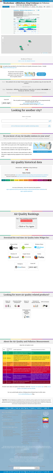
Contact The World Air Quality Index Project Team (10, 438)
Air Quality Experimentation (9, 445)
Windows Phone (39, 269)
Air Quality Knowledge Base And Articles (11, 444)
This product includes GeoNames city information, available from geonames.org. (30, 447)
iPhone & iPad (14, 269)
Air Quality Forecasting (8, 454)
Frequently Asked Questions (10, 450)
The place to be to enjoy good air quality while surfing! (30, 464)
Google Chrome (26, 278)
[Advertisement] (26, 100)
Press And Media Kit (7, 439)
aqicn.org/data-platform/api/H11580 (31, 109)
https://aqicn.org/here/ (26, 86)
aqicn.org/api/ (40, 110)
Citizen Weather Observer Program (30, 451)
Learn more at (41, 74)
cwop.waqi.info (25, 452)
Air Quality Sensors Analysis (9, 447)
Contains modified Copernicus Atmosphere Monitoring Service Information (31, 455)
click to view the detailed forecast (26, 61)
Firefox (39, 278)
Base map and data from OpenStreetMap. (31, 461)
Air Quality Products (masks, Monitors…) (11, 455)
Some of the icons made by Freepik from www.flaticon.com (31, 458)
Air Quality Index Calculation (9, 453)
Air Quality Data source (8, 452)
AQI (24, 10)
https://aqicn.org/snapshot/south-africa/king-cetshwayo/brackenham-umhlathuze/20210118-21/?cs (26, 92)
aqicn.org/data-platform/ (26, 213)
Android (26, 269)
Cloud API (33, 288)
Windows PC (14, 278)
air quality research (7, 442)
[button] (22, 49)
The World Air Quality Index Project (46, 436)
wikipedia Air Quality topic (37, 409)
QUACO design (26, 465)
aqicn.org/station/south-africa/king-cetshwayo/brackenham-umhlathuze (32, 198)
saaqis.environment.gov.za (9, 67)
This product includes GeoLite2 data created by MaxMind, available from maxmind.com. (30, 443)
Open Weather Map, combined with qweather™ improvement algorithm (30, 449)
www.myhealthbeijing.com (25, 416)
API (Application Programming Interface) (11, 456)
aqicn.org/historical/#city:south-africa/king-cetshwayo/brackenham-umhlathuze (32, 197)
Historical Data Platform (8, 458)
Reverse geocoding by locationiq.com (30, 459)
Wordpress (20, 288)
